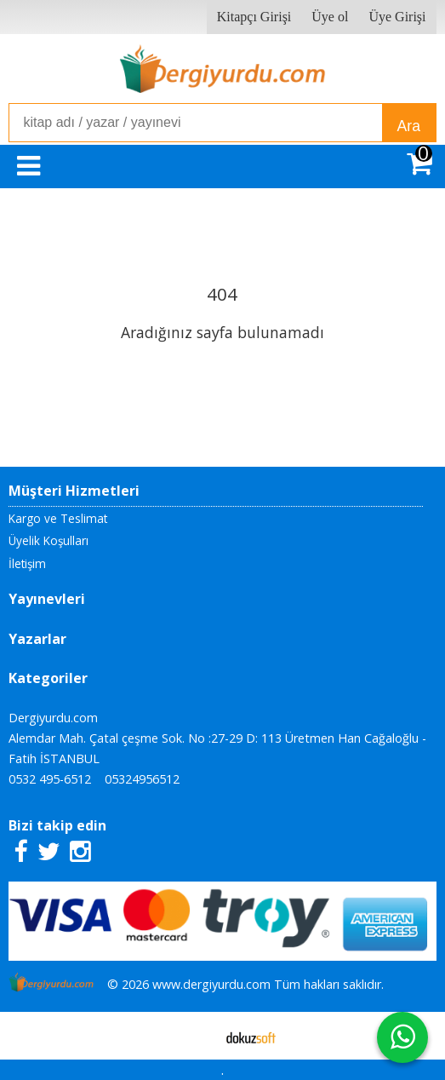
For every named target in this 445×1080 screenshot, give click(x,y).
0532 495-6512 (50, 779)
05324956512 (142, 779)
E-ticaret (195, 1035)
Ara (408, 126)
